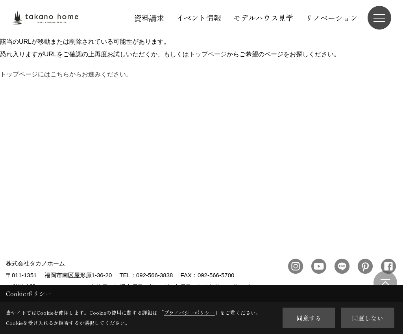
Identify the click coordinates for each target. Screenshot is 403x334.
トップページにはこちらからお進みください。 (66, 74)
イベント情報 (198, 17)
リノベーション (331, 17)
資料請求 (149, 17)
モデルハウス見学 (263, 17)
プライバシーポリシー (189, 312)
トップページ (208, 54)
